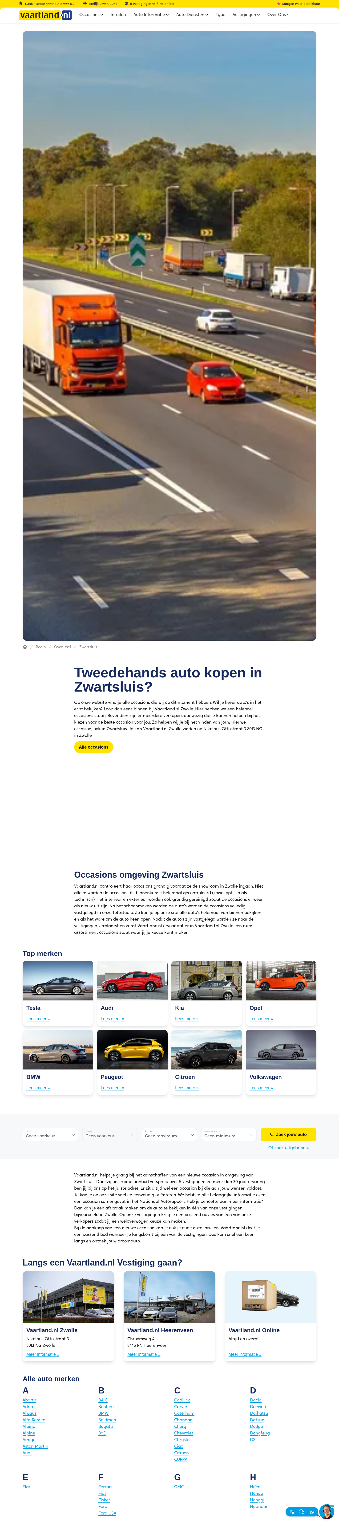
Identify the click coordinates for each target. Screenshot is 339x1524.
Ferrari (105, 1487)
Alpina (29, 1427)
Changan (183, 1420)
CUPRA (180, 1460)
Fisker (104, 1500)
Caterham (184, 1413)
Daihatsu (259, 1413)
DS (252, 1440)
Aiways (29, 1413)
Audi (27, 1453)
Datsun (257, 1420)
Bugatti (105, 1427)
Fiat (102, 1493)
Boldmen (107, 1420)
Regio (41, 647)
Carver (180, 1407)
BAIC (103, 1400)
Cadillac (182, 1400)
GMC (179, 1487)
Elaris (28, 1487)
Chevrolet (183, 1433)
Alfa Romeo (34, 1420)
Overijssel (62, 647)
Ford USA (107, 1513)
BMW (103, 1413)
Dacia (256, 1400)
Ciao (178, 1446)
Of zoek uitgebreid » (288, 1148)
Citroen (181, 1453)
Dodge (256, 1427)
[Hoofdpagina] (25, 647)
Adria (28, 1407)
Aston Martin (35, 1446)
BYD (102, 1433)
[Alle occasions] (93, 747)
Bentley (106, 1407)
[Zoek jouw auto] (288, 1134)
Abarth (29, 1400)
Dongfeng (260, 1433)
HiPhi (255, 1487)
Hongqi (257, 1500)
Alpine (29, 1433)
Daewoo (258, 1407)
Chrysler (182, 1440)
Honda (256, 1493)
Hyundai (258, 1507)
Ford (102, 1507)
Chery (180, 1427)
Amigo (29, 1440)
